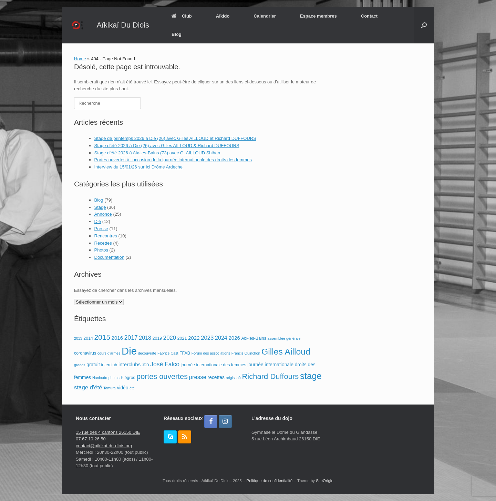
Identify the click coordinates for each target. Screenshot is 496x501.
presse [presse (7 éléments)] (197, 377)
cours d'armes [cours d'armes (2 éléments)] (109, 353)
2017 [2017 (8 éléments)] (131, 337)
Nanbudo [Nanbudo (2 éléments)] (99, 378)
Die (97, 221)
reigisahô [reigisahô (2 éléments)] (233, 378)
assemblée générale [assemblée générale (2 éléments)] (284, 338)
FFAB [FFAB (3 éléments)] (184, 353)
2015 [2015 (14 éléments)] (102, 337)
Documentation (109, 257)
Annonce (103, 214)
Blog (177, 34)
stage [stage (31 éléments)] (311, 376)
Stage (100, 207)
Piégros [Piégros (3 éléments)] (128, 377)
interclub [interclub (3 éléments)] (109, 364)
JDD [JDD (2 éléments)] (145, 365)
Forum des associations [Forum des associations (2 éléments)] (211, 353)
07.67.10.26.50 (91, 438)
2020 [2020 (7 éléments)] (169, 338)
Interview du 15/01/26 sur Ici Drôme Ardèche (138, 167)
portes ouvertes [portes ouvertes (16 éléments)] (162, 376)
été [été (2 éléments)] (132, 388)
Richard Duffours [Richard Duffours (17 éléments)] (270, 376)
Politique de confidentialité (270, 481)
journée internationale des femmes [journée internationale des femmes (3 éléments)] (213, 364)
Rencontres (105, 235)
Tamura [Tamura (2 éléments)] (109, 388)
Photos (101, 250)
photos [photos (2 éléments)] (114, 378)
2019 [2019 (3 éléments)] (157, 338)
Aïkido (223, 16)
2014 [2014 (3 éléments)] (88, 338)
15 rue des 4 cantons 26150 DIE (108, 432)
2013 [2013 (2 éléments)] (78, 338)
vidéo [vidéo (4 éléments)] (122, 387)
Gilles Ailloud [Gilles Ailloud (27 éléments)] (285, 351)
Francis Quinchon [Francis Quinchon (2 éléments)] (245, 353)
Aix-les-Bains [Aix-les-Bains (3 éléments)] (253, 338)
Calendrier (265, 16)
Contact (369, 16)
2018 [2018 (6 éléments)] (145, 338)
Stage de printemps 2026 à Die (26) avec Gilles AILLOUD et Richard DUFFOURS (175, 138)
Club (182, 16)
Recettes (103, 243)
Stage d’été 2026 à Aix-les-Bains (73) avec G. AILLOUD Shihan (157, 152)
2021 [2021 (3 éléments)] (182, 338)
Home (80, 58)
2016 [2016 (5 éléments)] (117, 338)
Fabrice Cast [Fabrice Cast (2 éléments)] (167, 353)
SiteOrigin (324, 481)
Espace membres (318, 16)
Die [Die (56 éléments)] (129, 351)
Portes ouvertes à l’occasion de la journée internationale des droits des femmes (173, 159)
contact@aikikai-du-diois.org (104, 445)
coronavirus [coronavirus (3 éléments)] (85, 353)
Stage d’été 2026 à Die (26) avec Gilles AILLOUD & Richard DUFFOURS (166, 145)
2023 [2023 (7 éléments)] (207, 338)
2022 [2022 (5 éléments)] (193, 338)
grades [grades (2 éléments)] (79, 365)
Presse (101, 228)
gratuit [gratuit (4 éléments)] (93, 364)
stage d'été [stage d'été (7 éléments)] (88, 387)
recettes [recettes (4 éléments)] (216, 377)
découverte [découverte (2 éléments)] (147, 353)
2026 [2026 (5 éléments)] (234, 338)
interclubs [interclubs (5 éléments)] (129, 364)
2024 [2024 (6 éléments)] (221, 338)
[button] (424, 25)
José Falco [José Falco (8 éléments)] (164, 364)
